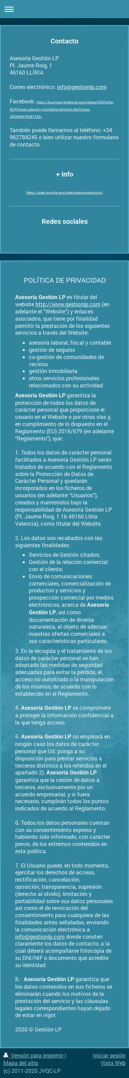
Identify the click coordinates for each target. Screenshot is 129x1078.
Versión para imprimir (34, 1055)
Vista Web (113, 1062)
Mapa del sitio (20, 1062)
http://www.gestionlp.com (67, 304)
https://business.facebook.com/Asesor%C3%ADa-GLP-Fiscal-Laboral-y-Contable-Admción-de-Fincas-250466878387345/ (62, 109)
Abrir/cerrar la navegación (64, 9)
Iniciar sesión (109, 1055)
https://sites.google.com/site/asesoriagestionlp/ (64, 192)
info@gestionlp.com (82, 86)
